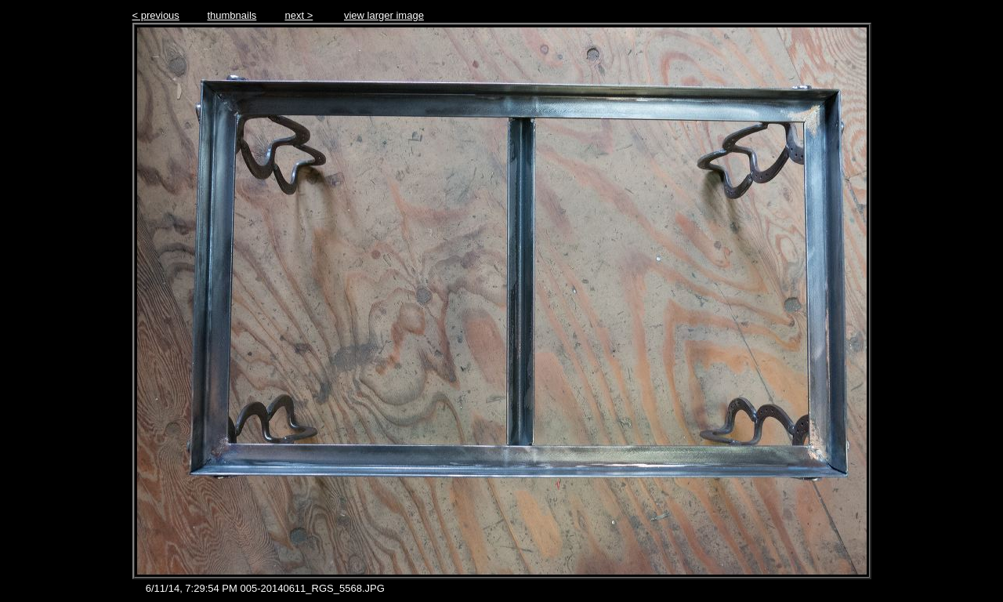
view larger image (384, 15)
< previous (155, 15)
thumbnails (231, 15)
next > (298, 15)
